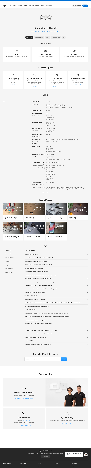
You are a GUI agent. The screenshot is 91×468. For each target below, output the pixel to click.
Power (25, 2)
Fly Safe (39, 462)
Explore (37, 2)
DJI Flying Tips (40, 465)
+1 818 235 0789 (26, 417)
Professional (5, 465)
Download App (45, 453)
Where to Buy (49, 2)
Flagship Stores (23, 465)
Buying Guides (58, 465)
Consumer (5, 462)
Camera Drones (12, 2)
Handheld (20, 2)
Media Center (57, 462)
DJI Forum (74, 465)
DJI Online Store (23, 462)
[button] (86, 455)
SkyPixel (74, 462)
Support (42, 2)
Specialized (31, 2)
